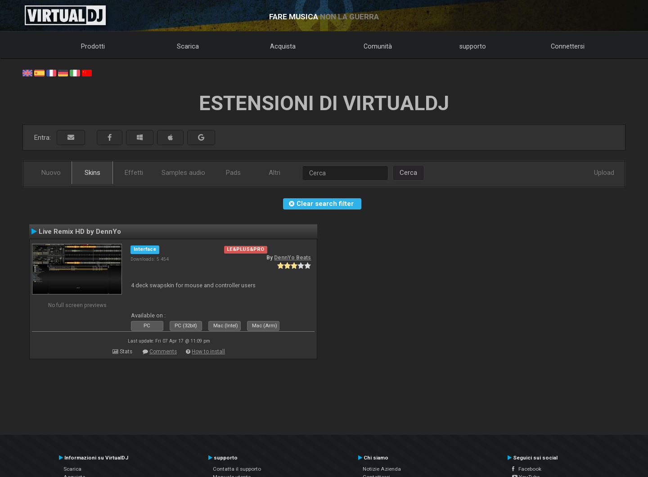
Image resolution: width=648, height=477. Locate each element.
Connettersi (568, 46)
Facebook (526, 469)
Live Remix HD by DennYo (80, 231)
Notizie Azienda (382, 469)
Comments (163, 351)
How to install (208, 351)
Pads (233, 173)
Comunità (378, 46)
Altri (274, 173)
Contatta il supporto (237, 469)
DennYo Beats (292, 257)
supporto (472, 46)
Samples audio (183, 173)
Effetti (134, 173)
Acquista (283, 46)
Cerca (408, 173)
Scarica (188, 46)
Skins (92, 173)
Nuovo (51, 173)
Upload (604, 173)
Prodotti (93, 46)
